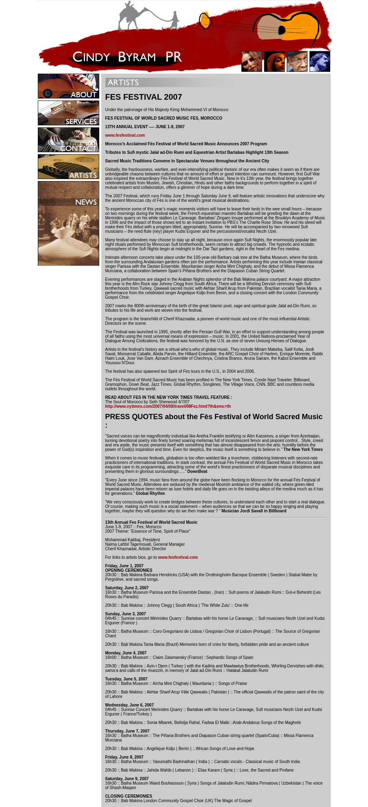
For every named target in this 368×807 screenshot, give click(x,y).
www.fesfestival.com (125, 135)
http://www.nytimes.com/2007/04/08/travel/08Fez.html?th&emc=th (168, 406)
